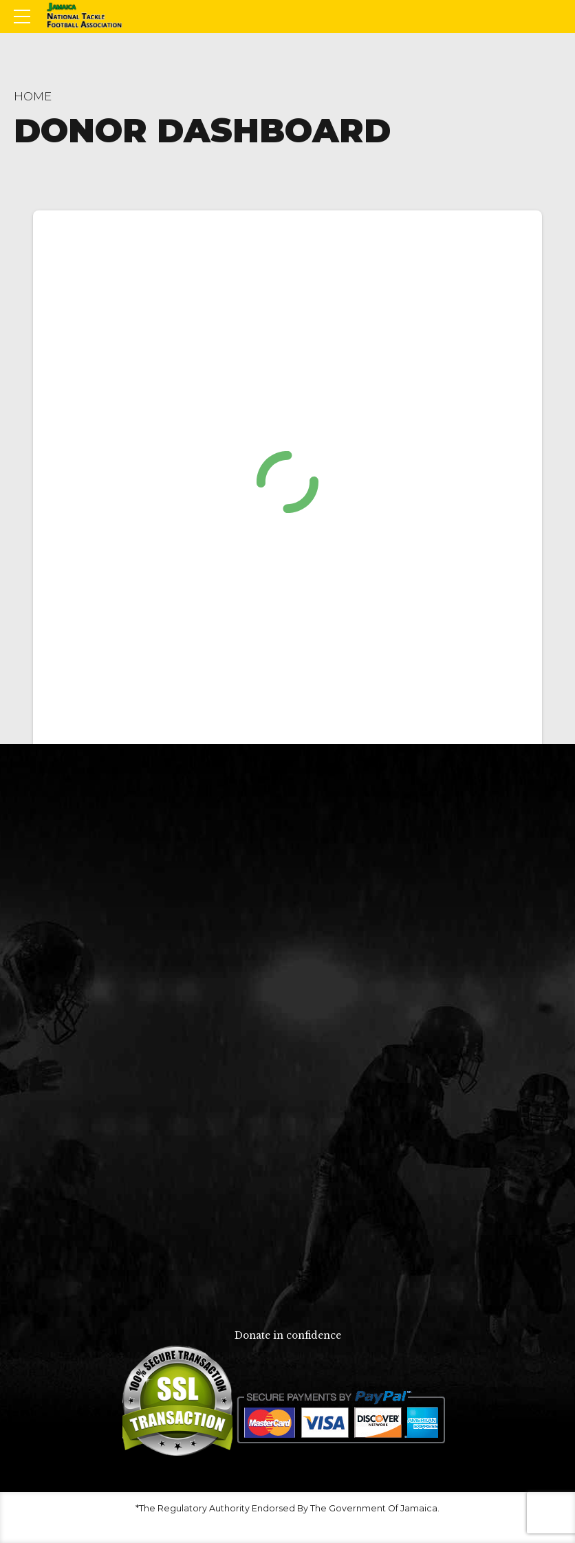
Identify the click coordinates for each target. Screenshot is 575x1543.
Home (33, 96)
